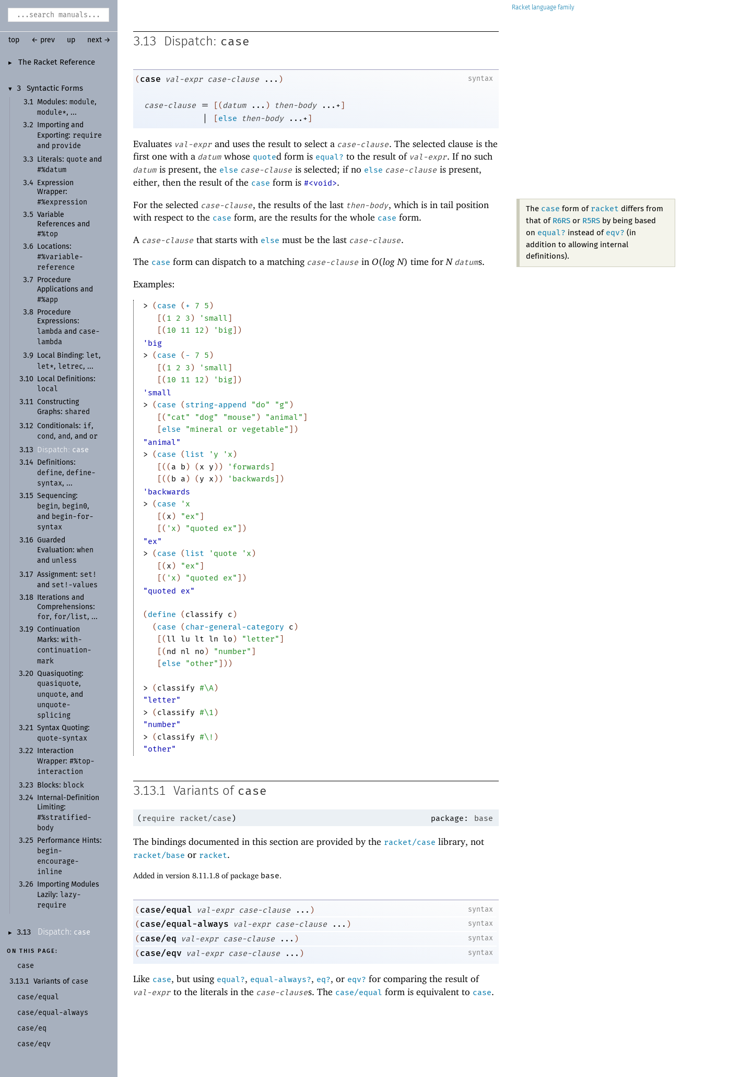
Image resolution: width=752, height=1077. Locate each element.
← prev (43, 40)
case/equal (166, 910)
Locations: (60, 257)
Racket (543, 7)
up (71, 40)
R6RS (561, 221)
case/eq (158, 938)
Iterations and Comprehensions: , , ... (67, 607)
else (227, 118)
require (158, 818)
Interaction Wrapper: (66, 761)
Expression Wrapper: (62, 192)
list (194, 454)
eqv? (615, 232)
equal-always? (280, 979)
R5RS (591, 221)
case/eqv (161, 953)
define (162, 614)
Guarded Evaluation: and (65, 551)
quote (264, 157)
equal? (329, 157)
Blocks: (60, 785)
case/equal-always (184, 924)
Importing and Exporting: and (69, 136)
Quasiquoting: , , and (60, 694)
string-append (215, 404)
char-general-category (234, 627)
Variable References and (63, 224)
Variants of (60, 981)
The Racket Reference (56, 62)
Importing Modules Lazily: (68, 895)
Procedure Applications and (65, 289)
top (13, 40)
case (235, 41)
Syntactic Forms (55, 88)
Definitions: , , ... (66, 473)
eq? (323, 979)
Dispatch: (63, 450)
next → (99, 40)
